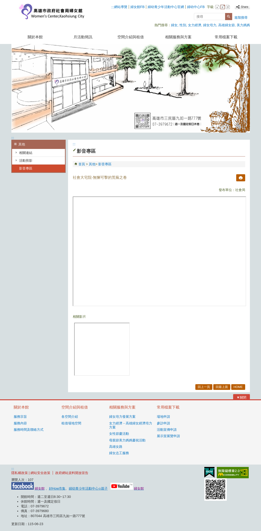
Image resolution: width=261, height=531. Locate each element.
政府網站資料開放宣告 (71, 473)
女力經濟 (194, 25)
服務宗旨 (20, 416)
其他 (92, 164)
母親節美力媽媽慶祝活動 (127, 440)
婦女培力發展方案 (122, 416)
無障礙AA (233, 472)
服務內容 (20, 423)
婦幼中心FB (196, 7)
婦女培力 (209, 25)
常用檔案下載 (226, 37)
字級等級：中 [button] (222, 7)
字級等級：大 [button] (228, 7)
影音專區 (25, 168)
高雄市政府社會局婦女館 (51, 11)
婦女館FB (137, 7)
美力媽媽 (243, 25)
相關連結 (25, 153)
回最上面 (222, 387)
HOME (238, 387)
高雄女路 (115, 446)
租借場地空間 (71, 423)
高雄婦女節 (226, 25)
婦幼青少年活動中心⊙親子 (88, 488)
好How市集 (57, 488)
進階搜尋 (241, 17)
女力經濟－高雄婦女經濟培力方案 (130, 425)
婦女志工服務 (119, 453)
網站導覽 (120, 7)
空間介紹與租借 (130, 37)
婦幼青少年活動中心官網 (166, 7)
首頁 (81, 164)
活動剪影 (25, 160)
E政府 (209, 472)
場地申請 (163, 416)
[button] (228, 16)
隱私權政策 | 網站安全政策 (31, 473)
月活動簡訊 (82, 37)
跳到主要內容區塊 (2, 2)
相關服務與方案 (178, 37)
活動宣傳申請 (167, 429)
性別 (183, 25)
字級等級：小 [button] (217, 7)
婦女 (174, 25)
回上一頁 (204, 387)
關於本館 (35, 37)
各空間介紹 (69, 416)
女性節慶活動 (119, 433)
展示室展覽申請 (168, 436)
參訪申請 (163, 423)
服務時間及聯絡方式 (28, 429)
